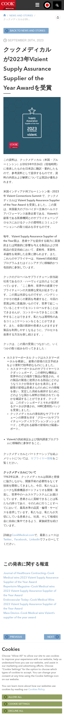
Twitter (7, 539)
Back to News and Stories (25, 31)
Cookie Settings (19, 703)
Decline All (15, 710)
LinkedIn (34, 539)
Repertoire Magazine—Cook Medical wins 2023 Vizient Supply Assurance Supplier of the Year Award (29, 591)
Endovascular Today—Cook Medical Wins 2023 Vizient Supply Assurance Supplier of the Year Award (29, 604)
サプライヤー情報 (42, 458)
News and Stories (21, 15)
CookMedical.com (23, 535)
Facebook (20, 539)
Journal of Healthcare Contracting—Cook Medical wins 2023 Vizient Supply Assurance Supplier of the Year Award (31, 577)
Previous (13, 637)
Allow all (15, 697)
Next (53, 637)
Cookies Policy (36, 689)
